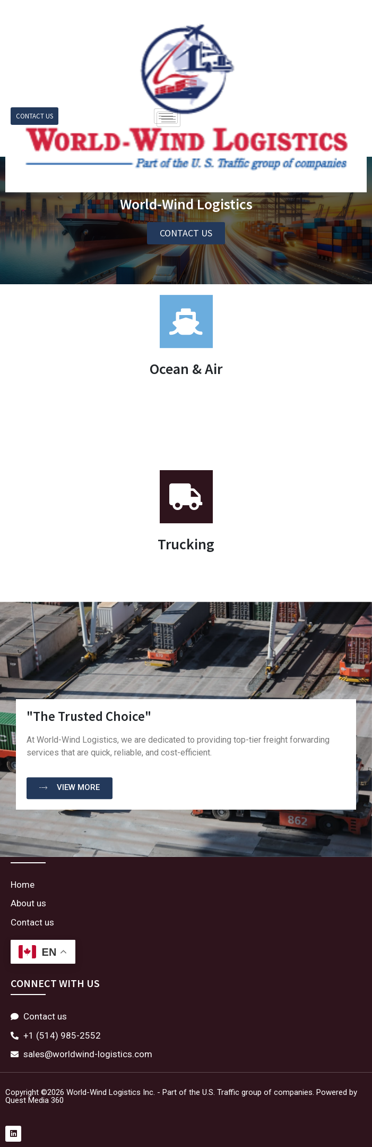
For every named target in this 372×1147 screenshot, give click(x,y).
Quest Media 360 (34, 1100)
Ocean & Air (186, 370)
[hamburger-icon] (166, 116)
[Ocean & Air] (186, 323)
